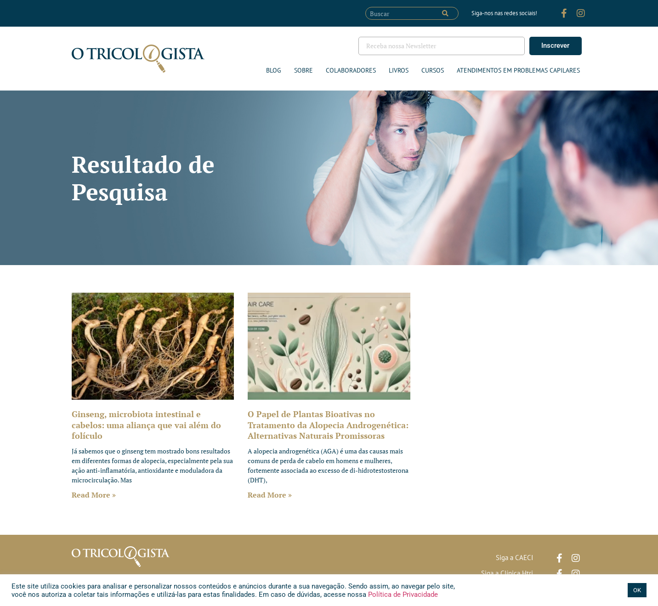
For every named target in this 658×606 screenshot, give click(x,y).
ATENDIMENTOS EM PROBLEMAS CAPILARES (518, 70)
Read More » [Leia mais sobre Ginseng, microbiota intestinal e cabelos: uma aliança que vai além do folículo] (94, 495)
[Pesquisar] (445, 13)
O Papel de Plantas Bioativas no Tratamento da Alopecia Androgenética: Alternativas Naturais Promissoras (328, 424)
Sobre (303, 70)
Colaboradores (351, 70)
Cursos (432, 70)
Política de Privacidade (402, 594)
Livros (398, 70)
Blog (273, 70)
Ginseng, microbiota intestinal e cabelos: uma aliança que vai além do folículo (146, 424)
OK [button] (637, 590)
